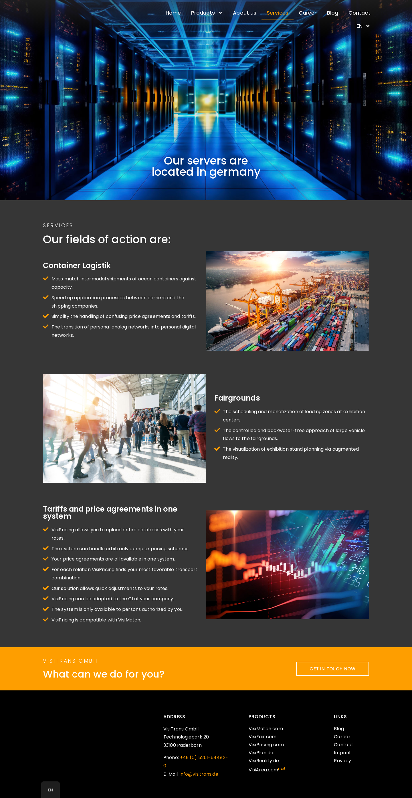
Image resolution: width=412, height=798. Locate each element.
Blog (332, 12)
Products (207, 12)
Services (277, 12)
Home (173, 12)
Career (308, 12)
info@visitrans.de (199, 774)
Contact (359, 12)
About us (244, 12)
